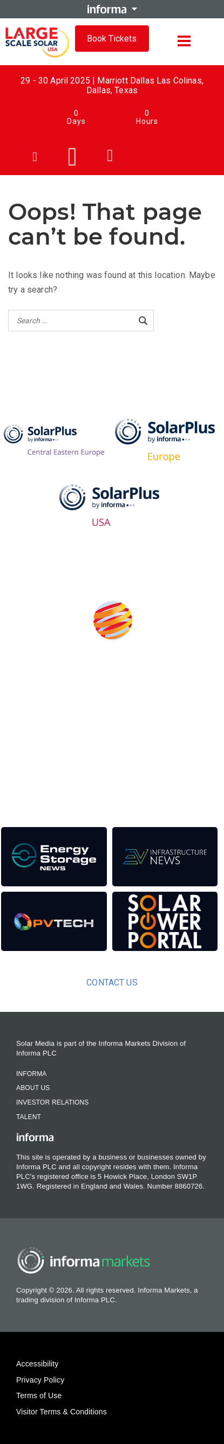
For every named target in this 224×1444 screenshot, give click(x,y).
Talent (28, 1117)
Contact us (112, 982)
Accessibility (37, 1363)
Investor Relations (52, 1102)
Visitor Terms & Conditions (61, 1411)
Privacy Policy (40, 1380)
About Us (33, 1088)
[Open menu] (184, 40)
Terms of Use (39, 1395)
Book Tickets (112, 38)
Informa (31, 1074)
